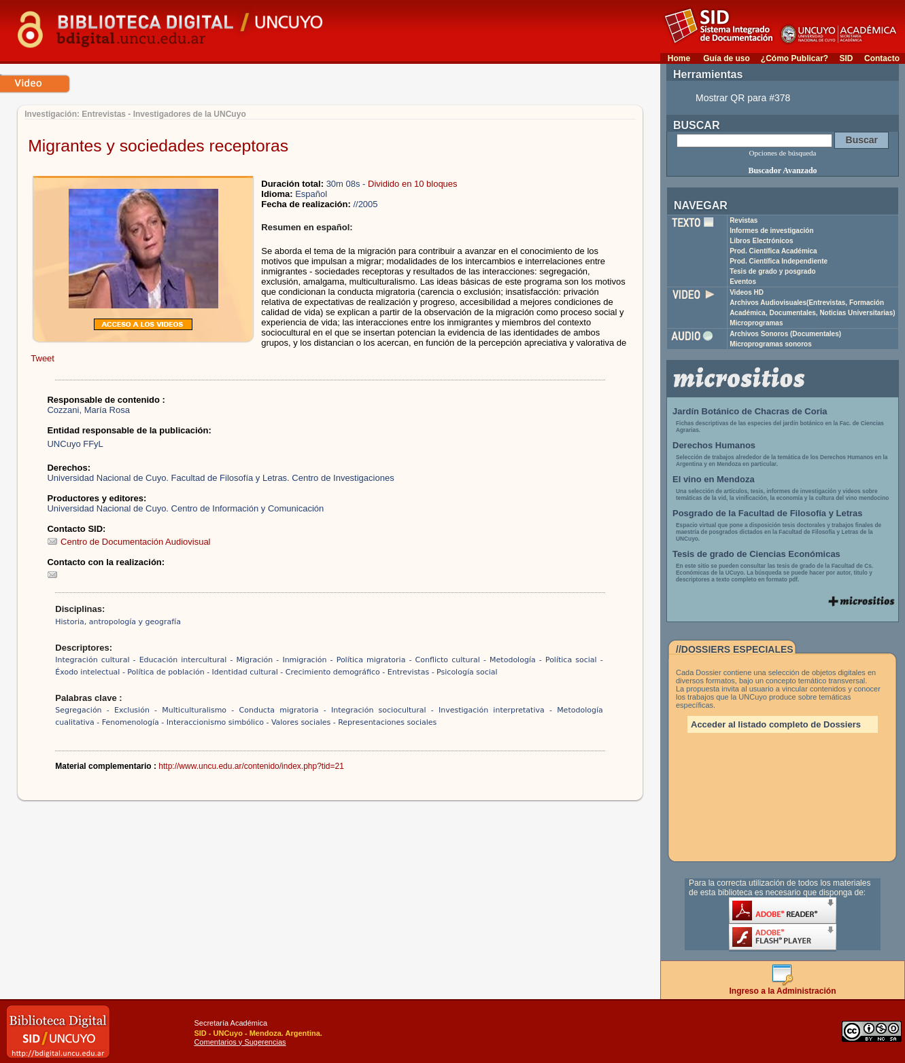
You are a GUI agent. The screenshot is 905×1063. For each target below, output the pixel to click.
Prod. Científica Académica (773, 251)
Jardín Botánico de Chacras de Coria (749, 411)
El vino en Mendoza (713, 479)
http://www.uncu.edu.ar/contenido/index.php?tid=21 (251, 766)
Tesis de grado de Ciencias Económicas (756, 554)
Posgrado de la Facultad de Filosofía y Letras (767, 513)
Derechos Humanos (713, 445)
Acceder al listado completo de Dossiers (776, 724)
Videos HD (747, 292)
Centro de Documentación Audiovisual (128, 542)
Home (679, 58)
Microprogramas (756, 323)
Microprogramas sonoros (771, 344)
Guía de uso (726, 58)
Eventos (743, 281)
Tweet (42, 358)
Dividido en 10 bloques (413, 184)
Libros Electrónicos (761, 241)
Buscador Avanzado (782, 170)
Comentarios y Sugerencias (240, 1042)
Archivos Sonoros (785, 334)
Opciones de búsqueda (783, 153)
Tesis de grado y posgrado (773, 271)
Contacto (882, 58)
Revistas (743, 220)
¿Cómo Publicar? (794, 58)
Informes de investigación (771, 230)
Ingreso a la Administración (783, 987)
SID (846, 58)
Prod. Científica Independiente (778, 261)
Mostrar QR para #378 (743, 97)
